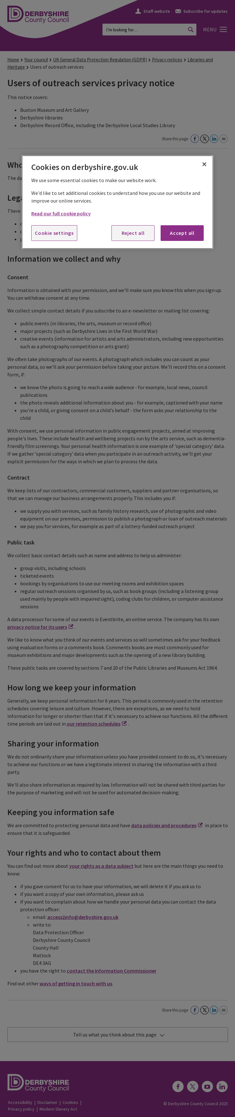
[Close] (204, 164)
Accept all (182, 233)
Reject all (133, 233)
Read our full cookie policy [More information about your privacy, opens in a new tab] (61, 213)
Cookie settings (54, 233)
